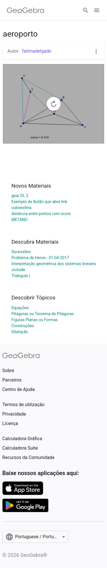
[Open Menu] (96, 10)
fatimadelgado (36, 51)
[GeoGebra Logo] (25, 10)
